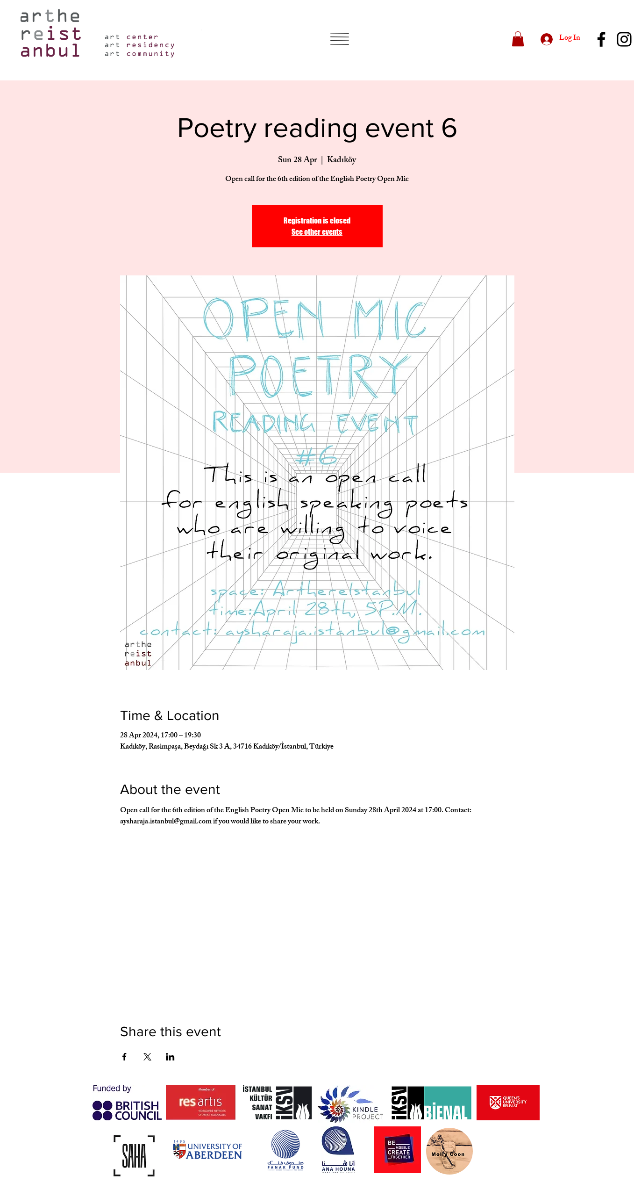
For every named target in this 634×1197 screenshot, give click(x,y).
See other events (317, 231)
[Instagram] (624, 39)
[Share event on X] (147, 1056)
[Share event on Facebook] (124, 1056)
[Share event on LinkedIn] (170, 1056)
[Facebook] (601, 39)
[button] (339, 39)
